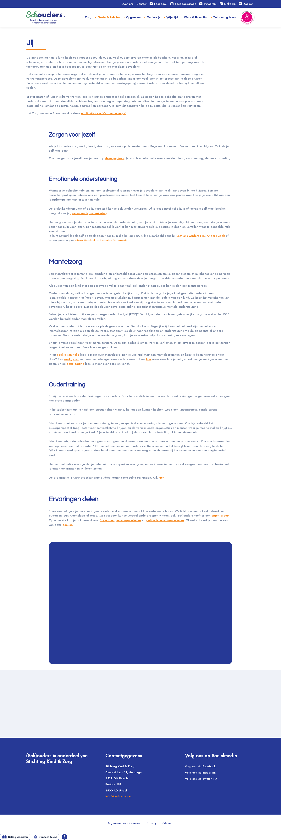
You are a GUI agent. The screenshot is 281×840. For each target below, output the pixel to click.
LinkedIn (228, 4)
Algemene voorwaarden (124, 823)
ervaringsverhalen (177, 586)
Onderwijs (153, 17)
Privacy (151, 823)
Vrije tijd (172, 17)
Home (30, 34)
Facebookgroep (183, 4)
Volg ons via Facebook (200, 766)
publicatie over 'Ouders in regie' (110, 134)
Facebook (158, 4)
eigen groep (77, 586)
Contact (141, 4)
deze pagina (105, 414)
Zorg (88, 17)
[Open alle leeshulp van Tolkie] (64, 837)
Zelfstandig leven (224, 17)
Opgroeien (133, 17)
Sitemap (168, 823)
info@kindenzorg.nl (118, 796)
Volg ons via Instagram (200, 772)
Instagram (208, 4)
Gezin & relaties (53, 34)
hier (166, 409)
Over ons (127, 4)
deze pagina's (120, 180)
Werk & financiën (195, 17)
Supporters (153, 586)
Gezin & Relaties (108, 17)
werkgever (83, 409)
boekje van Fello (69, 404)
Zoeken (246, 4)
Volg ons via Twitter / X (201, 778)
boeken (144, 591)
